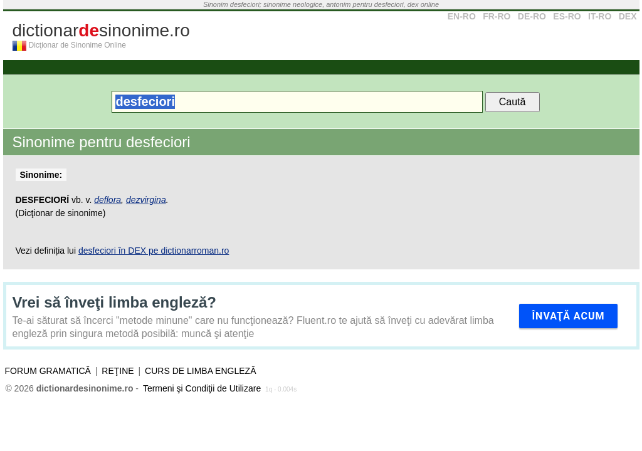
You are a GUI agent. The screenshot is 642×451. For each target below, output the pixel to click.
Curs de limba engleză (200, 371)
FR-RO (496, 16)
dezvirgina (146, 200)
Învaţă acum (568, 316)
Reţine (118, 371)
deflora (107, 200)
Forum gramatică (48, 371)
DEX (628, 16)
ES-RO (567, 16)
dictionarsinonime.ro (101, 30)
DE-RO (532, 16)
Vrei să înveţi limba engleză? (114, 302)
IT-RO (599, 16)
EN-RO (462, 16)
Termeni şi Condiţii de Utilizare (202, 388)
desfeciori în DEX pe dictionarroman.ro (153, 251)
